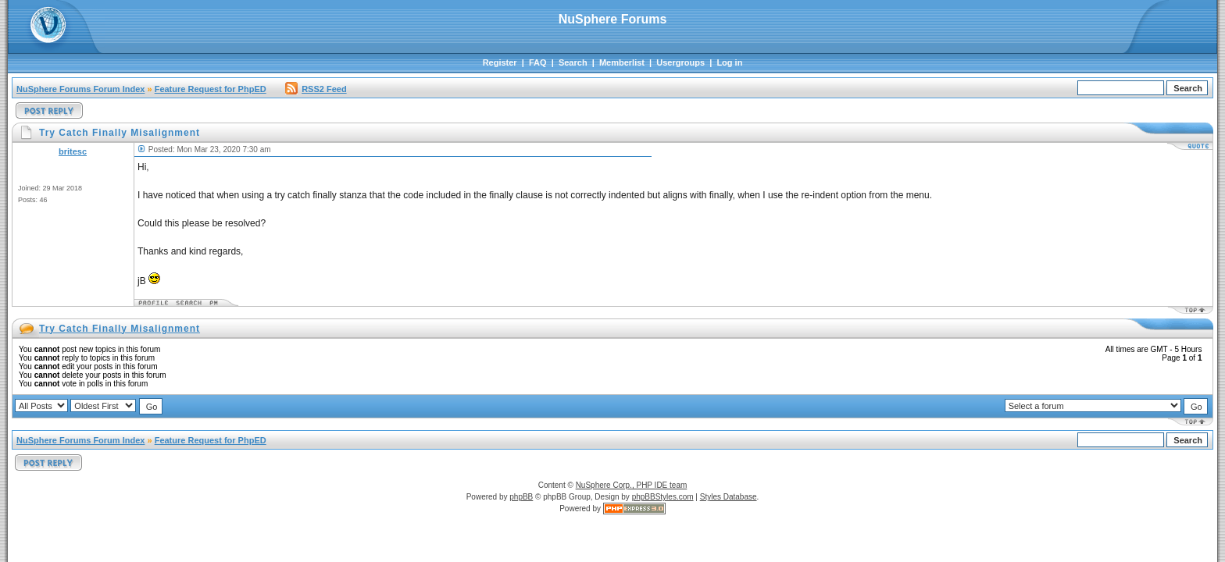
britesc (73, 151)
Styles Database (728, 497)
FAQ (538, 62)
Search (573, 62)
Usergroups (680, 62)
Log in (729, 62)
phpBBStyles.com (663, 497)
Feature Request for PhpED (210, 89)
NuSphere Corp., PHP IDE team (632, 485)
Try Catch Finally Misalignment (119, 328)
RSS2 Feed (315, 89)
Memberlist (622, 62)
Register (500, 62)
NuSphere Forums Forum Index (80, 89)
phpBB (521, 497)
